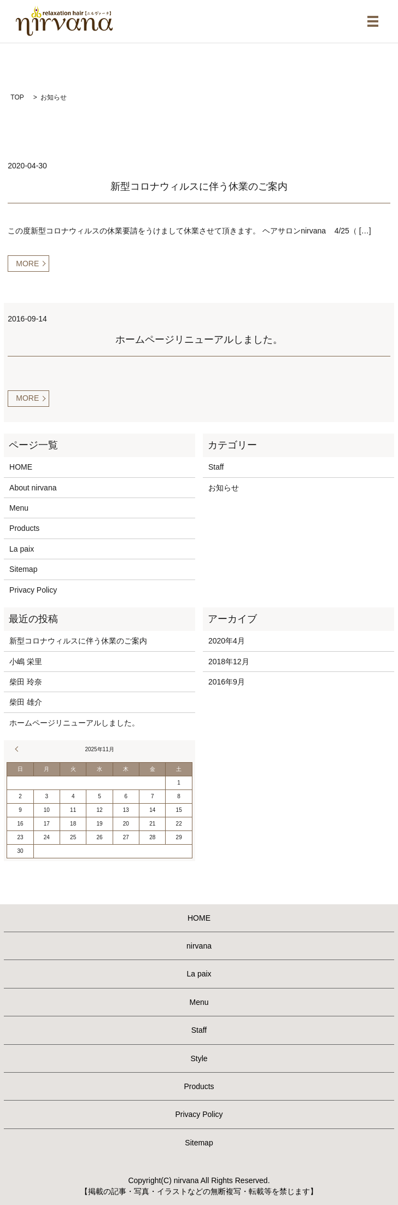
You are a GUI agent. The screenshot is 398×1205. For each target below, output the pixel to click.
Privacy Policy (33, 590)
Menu (18, 508)
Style (198, 1058)
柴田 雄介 (25, 702)
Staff (216, 467)
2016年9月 (226, 681)
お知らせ (223, 487)
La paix (21, 549)
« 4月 (18, 749)
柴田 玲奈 (25, 681)
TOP (17, 97)
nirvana (199, 945)
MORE (27, 263)
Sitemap (23, 569)
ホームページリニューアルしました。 (199, 339)
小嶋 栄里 (25, 661)
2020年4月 (226, 640)
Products (24, 528)
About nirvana (32, 487)
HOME (20, 467)
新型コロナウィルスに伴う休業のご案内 (199, 186)
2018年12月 (228, 661)
